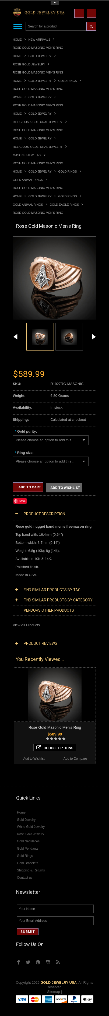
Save (22, 501)
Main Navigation (17, 26)
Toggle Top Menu (55, 3)
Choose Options (54, 748)
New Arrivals (40, 39)
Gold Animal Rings (28, 179)
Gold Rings (67, 80)
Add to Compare (75, 759)
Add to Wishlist (65, 488)
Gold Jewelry (40, 56)
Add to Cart (29, 487)
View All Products (26, 625)
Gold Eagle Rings (64, 204)
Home (17, 39)
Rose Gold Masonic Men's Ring (55, 728)
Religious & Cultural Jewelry (38, 122)
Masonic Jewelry (27, 155)
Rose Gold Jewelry (29, 64)
